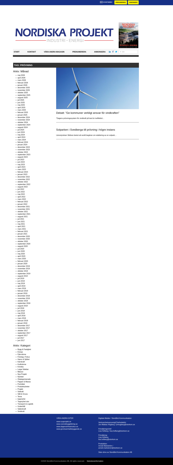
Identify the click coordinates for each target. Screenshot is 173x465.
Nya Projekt (22, 374)
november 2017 (24, 328)
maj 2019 (21, 283)
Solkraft (21, 391)
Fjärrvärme (22, 354)
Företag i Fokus (24, 357)
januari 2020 (22, 264)
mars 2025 (22, 110)
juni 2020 (21, 251)
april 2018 (21, 316)
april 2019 (21, 286)
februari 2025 (23, 112)
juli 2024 (21, 130)
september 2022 (24, 184)
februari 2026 (23, 83)
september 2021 (24, 214)
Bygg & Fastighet (24, 349)
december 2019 (24, 266)
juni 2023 (21, 162)
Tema (20, 396)
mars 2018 (22, 318)
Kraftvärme (22, 364)
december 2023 (24, 147)
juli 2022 (21, 189)
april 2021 (21, 226)
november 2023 (24, 150)
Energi (20, 352)
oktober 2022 (23, 182)
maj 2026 (21, 75)
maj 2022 (21, 194)
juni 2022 (21, 192)
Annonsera (133, 2)
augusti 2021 (23, 217)
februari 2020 (23, 261)
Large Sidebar (23, 369)
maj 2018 (21, 313)
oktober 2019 (23, 271)
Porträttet (21, 384)
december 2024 (24, 117)
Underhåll (21, 406)
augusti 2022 (23, 187)
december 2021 (24, 207)
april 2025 (21, 107)
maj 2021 (21, 224)
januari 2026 (22, 85)
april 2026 (21, 78)
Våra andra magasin (54, 52)
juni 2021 (21, 221)
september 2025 (24, 95)
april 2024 (21, 137)
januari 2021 (22, 234)
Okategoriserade (24, 379)
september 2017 (24, 333)
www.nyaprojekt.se (63, 421)
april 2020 (21, 256)
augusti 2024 (23, 127)
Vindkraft (21, 411)
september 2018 (24, 303)
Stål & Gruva (23, 394)
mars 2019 (22, 288)
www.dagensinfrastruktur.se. (67, 426)
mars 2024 (22, 140)
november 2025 (24, 90)
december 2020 (24, 236)
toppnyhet (21, 399)
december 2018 (24, 296)
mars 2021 (22, 229)
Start (17, 52)
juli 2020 (21, 249)
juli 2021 (21, 219)
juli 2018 (21, 308)
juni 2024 (21, 132)
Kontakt (31, 52)
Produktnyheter (24, 387)
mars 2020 (22, 259)
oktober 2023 (23, 152)
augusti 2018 (23, 306)
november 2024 (24, 120)
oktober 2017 (23, 331)
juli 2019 (21, 278)
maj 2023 (21, 164)
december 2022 (24, 177)
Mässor (20, 372)
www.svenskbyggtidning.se (67, 424)
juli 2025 (21, 100)
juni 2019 (21, 281)
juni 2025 (21, 102)
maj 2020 (21, 254)
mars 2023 (22, 169)
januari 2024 (22, 145)
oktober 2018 (23, 301)
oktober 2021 (23, 212)
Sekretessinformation (95, 461)
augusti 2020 (23, 246)
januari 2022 (22, 204)
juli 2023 (21, 159)
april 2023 (21, 167)
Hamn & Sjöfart (23, 359)
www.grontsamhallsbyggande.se (69, 429)
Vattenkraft (22, 409)
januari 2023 (22, 174)
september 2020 (24, 244)
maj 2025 (21, 105)
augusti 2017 (23, 335)
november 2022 (24, 179)
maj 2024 (21, 135)
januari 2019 (22, 293)
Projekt (20, 389)
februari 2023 (23, 172)
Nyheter (21, 377)
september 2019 (24, 274)
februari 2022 (23, 202)
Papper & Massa (24, 382)
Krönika (21, 367)
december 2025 (24, 88)
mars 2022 (22, 199)
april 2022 (21, 197)
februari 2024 (23, 142)
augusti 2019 (23, 276)
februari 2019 (23, 291)
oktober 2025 (23, 93)
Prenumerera (121, 2)
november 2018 (24, 298)
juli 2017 (21, 338)
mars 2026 (22, 80)
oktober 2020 (23, 241)
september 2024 (24, 125)
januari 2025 (22, 115)
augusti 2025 (23, 98)
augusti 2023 (23, 157)
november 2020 (24, 239)
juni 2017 (21, 340)
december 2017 (24, 326)
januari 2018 (22, 323)
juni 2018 (21, 311)
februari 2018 (23, 321)
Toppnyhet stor (23, 401)
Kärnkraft (21, 362)
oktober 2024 (23, 122)
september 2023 (24, 155)
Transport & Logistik (25, 404)
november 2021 (24, 209)
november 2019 (24, 269)
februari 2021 (23, 231)
